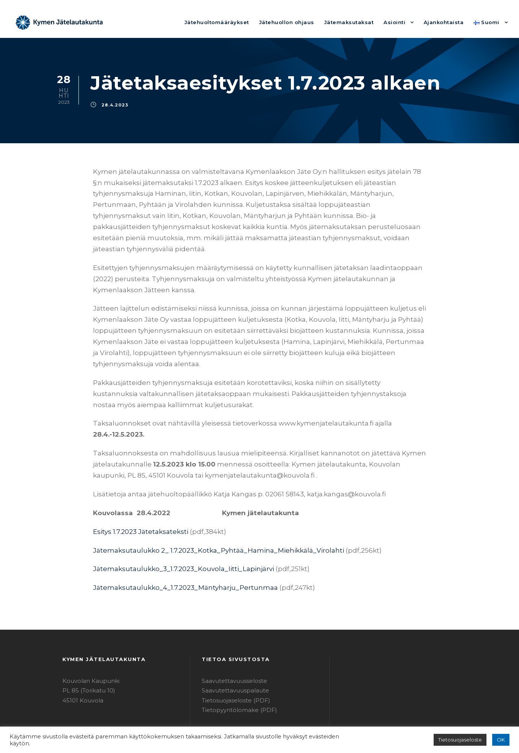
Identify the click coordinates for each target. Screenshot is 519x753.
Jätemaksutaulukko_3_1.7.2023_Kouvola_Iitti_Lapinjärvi (174, 535)
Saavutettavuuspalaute (231, 657)
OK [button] (501, 740)
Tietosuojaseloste (463, 740)
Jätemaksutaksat (360, 22)
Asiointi (402, 22)
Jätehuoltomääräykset (242, 22)
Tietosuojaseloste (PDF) (232, 667)
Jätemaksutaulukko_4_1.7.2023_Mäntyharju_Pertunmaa (174, 554)
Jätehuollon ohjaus (305, 22)
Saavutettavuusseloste (231, 647)
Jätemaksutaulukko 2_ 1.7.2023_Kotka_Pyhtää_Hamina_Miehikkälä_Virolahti (205, 517)
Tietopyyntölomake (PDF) (234, 677)
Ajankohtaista (448, 22)
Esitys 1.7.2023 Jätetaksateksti (137, 498)
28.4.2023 (112, 104)
